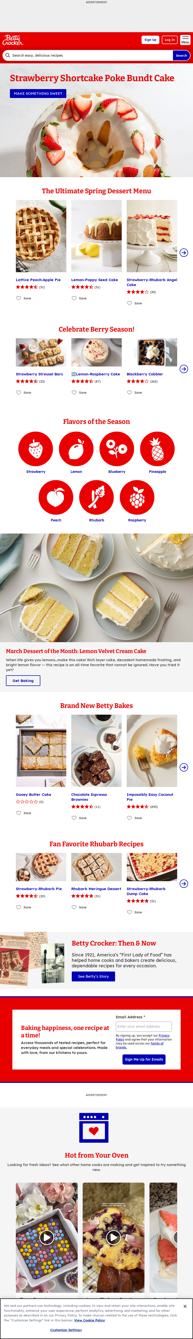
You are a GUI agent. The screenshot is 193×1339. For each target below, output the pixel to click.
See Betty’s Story (93, 927)
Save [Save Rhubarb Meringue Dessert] (83, 858)
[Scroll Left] (9, 252)
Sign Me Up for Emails (144, 1010)
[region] (96, 1318)
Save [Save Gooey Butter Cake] (27, 788)
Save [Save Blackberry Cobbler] (138, 368)
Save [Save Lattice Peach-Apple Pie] (27, 298)
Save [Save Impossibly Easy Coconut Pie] (138, 793)
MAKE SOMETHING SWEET (38, 93)
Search (181, 55)
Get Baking (23, 656)
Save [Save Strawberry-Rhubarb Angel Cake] (138, 303)
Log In (170, 40)
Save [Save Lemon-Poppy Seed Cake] (83, 298)
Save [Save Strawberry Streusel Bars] (27, 368)
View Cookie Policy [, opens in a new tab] (89, 1320)
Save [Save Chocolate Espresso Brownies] (83, 793)
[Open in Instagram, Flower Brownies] (46, 1188)
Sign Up (150, 40)
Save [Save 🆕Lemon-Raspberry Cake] (83, 368)
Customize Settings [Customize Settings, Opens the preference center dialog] (65, 1330)
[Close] (185, 1306)
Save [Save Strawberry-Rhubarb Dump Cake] (138, 863)
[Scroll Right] (184, 252)
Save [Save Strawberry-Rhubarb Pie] (27, 858)
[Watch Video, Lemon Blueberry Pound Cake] (113, 1188)
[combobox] (87, 55)
